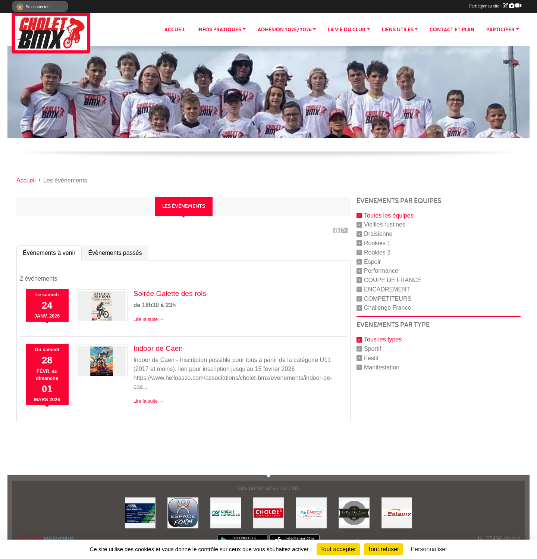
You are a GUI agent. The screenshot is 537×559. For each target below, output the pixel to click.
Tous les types (383, 339)
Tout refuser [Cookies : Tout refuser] (383, 549)
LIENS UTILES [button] (398, 29)
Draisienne (378, 234)
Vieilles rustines (384, 224)
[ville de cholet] (268, 512)
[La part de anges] (354, 512)
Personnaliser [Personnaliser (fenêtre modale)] (429, 549)
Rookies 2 (377, 252)
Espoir (372, 261)
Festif (371, 358)
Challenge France (387, 308)
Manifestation (381, 367)
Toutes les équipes (389, 215)
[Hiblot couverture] (140, 512)
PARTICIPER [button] (500, 29)
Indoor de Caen (158, 348)
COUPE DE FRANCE (392, 280)
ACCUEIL (174, 29)
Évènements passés (115, 253)
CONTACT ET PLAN (452, 29)
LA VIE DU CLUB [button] (346, 29)
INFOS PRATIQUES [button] (219, 29)
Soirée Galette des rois (170, 293)
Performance (381, 271)
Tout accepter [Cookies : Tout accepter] (338, 549)
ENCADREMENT (387, 289)
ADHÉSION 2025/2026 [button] (285, 29)
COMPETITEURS (387, 298)
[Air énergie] (311, 512)
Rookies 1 (377, 243)
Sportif (372, 349)
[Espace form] (182, 512)
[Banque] (225, 512)
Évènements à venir (49, 253)
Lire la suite (146, 319)
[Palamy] (396, 512)
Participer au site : (495, 6)
